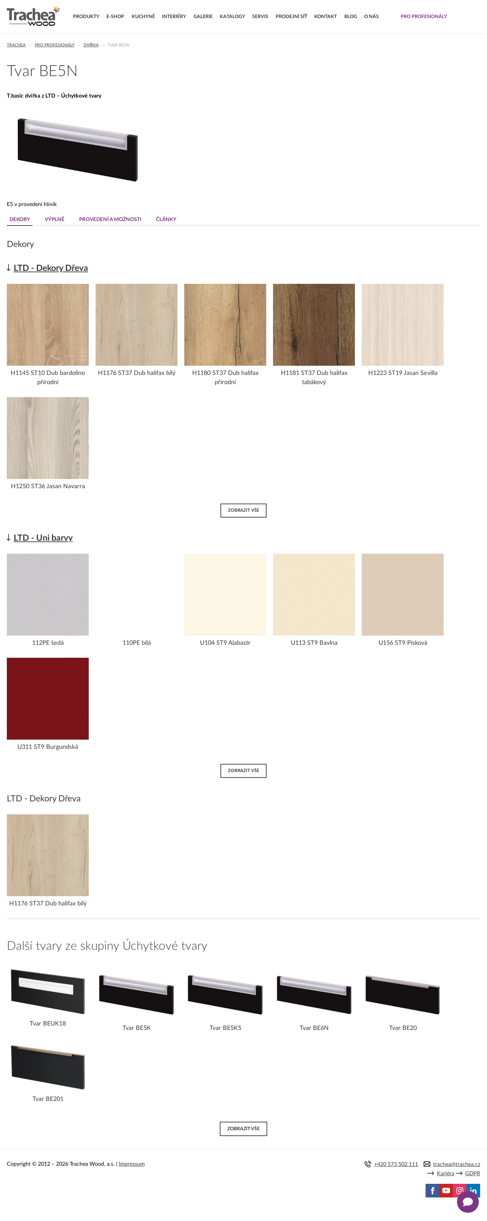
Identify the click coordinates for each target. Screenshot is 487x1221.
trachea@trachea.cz (456, 1164)
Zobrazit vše (243, 510)
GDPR (472, 1173)
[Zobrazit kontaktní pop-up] (468, 1202)
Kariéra (445, 1173)
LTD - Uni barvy (43, 538)
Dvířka (91, 45)
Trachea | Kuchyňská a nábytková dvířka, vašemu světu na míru (33, 16)
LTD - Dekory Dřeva (51, 268)
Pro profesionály (54, 45)
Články (168, 219)
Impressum (132, 1164)
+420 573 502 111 (396, 1164)
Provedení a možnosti (112, 219)
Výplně (55, 219)
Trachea (16, 45)
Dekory (20, 219)
